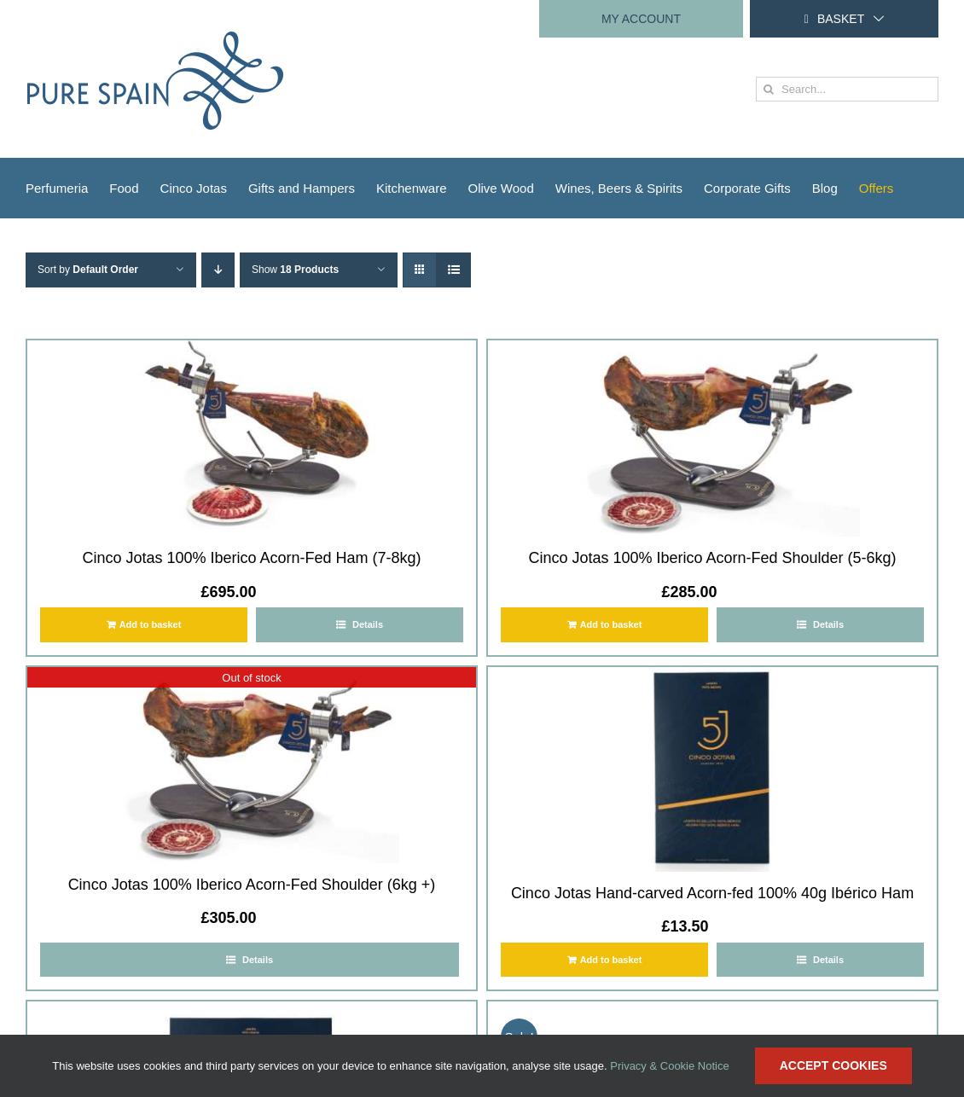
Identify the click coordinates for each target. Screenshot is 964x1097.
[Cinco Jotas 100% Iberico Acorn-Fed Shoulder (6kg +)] (251, 765)
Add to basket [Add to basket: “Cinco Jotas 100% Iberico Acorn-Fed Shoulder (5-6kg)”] (611, 624)
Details (366, 624)
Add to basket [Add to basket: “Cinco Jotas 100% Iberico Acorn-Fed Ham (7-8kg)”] (150, 624)
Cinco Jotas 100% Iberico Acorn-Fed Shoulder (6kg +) (252, 884)
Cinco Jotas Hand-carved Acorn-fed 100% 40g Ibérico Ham (712, 893)
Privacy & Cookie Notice (669, 1065)
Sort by (88, 270)
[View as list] (453, 270)
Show (295, 270)
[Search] (768, 89)
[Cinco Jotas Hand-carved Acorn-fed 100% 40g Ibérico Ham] (712, 769)
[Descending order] (218, 269)
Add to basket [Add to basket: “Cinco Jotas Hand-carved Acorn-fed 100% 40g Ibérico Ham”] (611, 960)
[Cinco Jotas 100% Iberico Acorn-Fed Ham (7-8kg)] (251, 438)
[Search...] (847, 89)
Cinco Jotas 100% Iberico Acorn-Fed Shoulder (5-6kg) (712, 557)
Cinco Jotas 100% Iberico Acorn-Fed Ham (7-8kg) (251, 557)
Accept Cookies (833, 1065)
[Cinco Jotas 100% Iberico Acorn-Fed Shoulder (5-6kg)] (712, 438)
